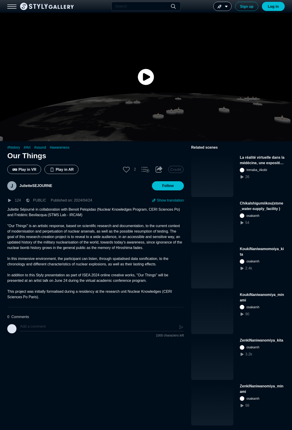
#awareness (59, 147)
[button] (126, 169)
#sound (40, 147)
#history (13, 147)
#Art (27, 147)
